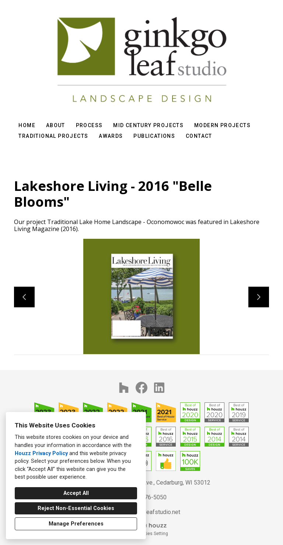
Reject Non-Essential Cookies (76, 508)
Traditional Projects (53, 136)
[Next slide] (258, 297)
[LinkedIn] (159, 387)
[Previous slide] (24, 297)
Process (89, 125)
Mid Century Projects (148, 125)
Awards (111, 136)
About (55, 125)
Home (26, 125)
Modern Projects (222, 125)
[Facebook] (141, 387)
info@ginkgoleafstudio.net (146, 512)
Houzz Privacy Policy (41, 453)
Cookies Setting (152, 533)
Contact (199, 136)
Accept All (76, 493)
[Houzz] (124, 387)
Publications (154, 136)
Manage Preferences (76, 524)
